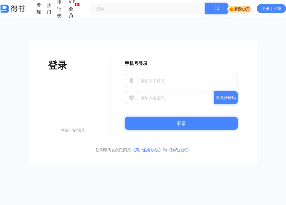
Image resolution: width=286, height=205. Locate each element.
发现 (38, 8)
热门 (49, 8)
